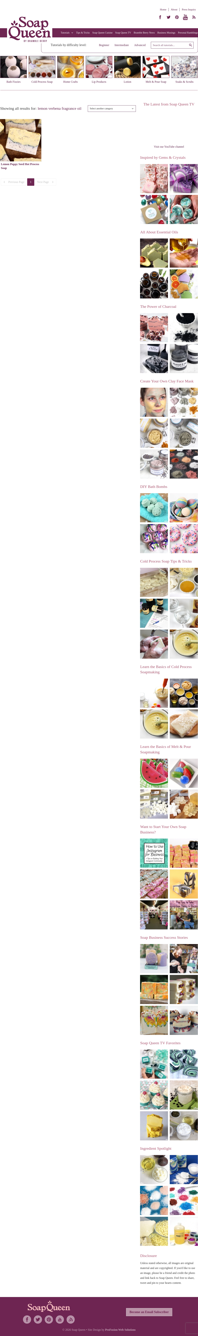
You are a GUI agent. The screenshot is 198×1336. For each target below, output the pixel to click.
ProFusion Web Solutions (120, 1329)
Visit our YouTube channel (169, 146)
